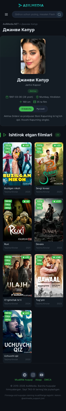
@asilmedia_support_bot (33, 398)
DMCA (47, 379)
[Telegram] (24, 375)
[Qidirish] (59, 14)
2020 (27, 359)
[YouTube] (41, 375)
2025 (27, 192)
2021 (28, 248)
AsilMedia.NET (11, 24)
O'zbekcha (26, 109)
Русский (41, 109)
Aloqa (38, 379)
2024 (59, 248)
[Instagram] (33, 375)
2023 (59, 303)
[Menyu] (6, 14)
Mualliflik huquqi (24, 379)
